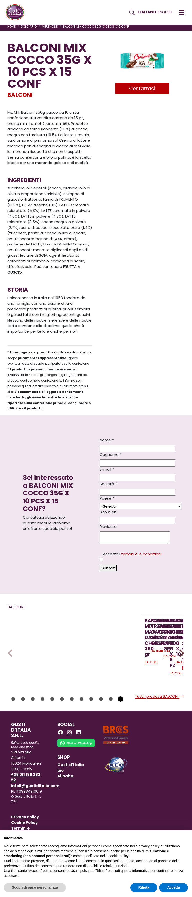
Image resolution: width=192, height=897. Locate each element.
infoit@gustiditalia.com (35, 808)
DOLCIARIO (29, 26)
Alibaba (66, 798)
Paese (107, 498)
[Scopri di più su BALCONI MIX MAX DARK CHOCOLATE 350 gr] (38, 634)
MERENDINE (50, 26)
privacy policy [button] (149, 846)
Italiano (147, 12)
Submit (108, 568)
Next (180, 664)
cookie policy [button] (118, 856)
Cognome (111, 454)
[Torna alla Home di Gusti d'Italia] (17, 12)
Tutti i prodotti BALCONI (159, 719)
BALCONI (20, 95)
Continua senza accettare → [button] (164, 837)
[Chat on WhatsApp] (76, 769)
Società (108, 483)
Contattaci (142, 88)
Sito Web (108, 512)
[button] (181, 12)
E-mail (107, 469)
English (165, 12)
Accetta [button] (173, 887)
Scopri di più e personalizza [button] (35, 887)
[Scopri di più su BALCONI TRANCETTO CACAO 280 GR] (105, 643)
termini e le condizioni (141, 554)
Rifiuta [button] (144, 887)
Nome (107, 440)
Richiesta (108, 526)
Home (12, 26)
